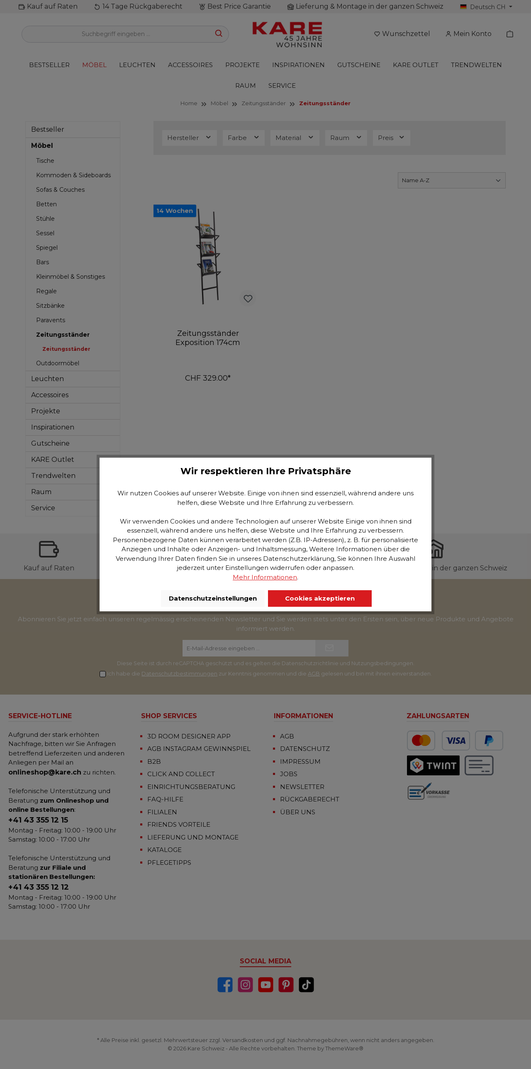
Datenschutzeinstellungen (213, 598)
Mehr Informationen (265, 577)
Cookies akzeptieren (320, 598)
